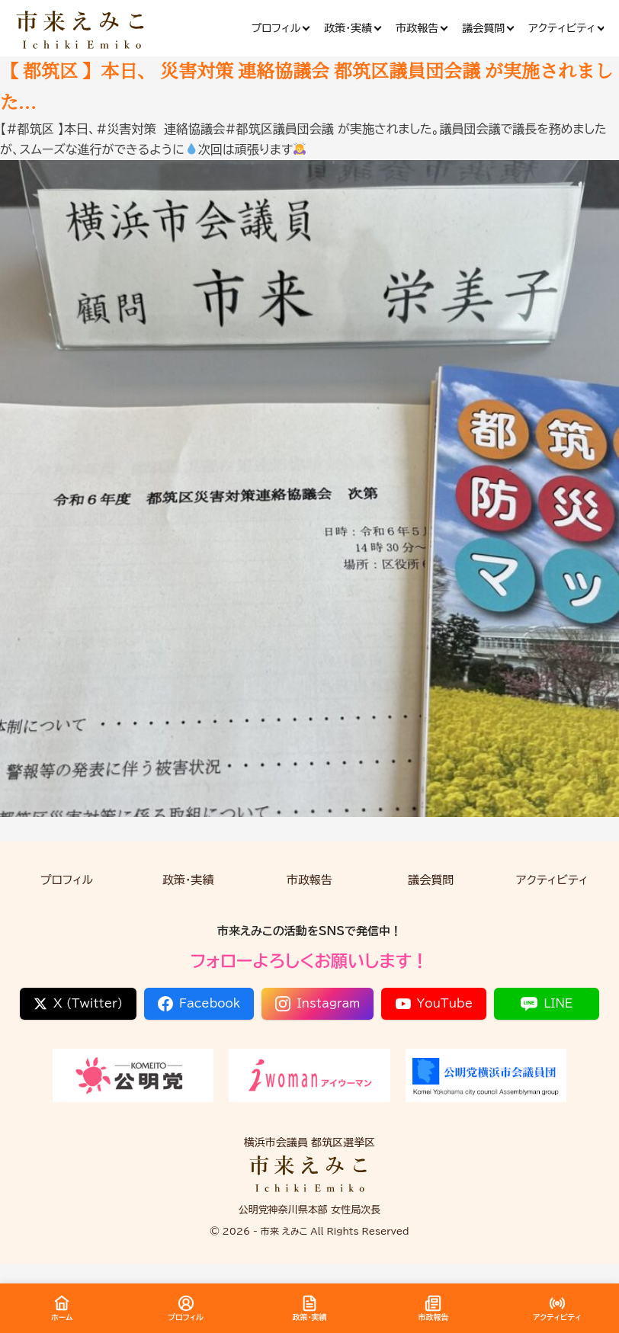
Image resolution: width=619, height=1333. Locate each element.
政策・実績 (188, 880)
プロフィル (66, 880)
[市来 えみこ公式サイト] (81, 28)
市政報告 (309, 880)
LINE (546, 1003)
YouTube (434, 1003)
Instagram (317, 1003)
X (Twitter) (78, 1004)
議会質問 (431, 880)
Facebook (199, 1003)
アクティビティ (552, 880)
